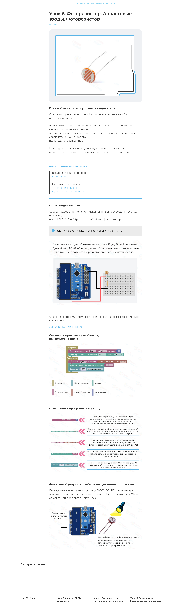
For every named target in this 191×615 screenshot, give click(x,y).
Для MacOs (75, 327)
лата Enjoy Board (67, 188)
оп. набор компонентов (71, 192)
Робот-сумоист (63, 177)
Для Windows (57, 327)
